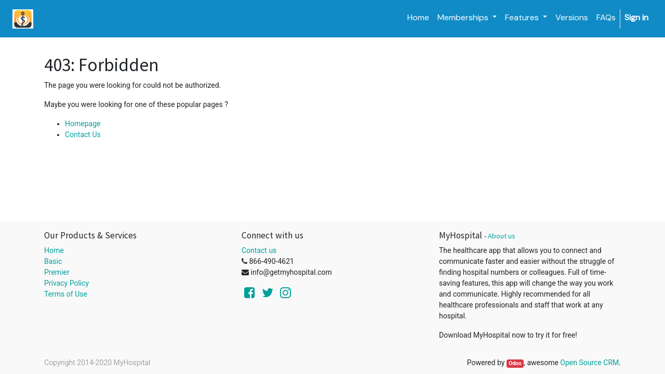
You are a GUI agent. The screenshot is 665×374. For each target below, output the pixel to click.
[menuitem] (418, 17)
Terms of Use (65, 294)
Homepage (82, 123)
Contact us (259, 250)
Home (54, 250)
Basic (53, 261)
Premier (57, 272)
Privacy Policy (66, 283)
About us (501, 236)
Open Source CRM (589, 362)
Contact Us (83, 134)
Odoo (515, 363)
